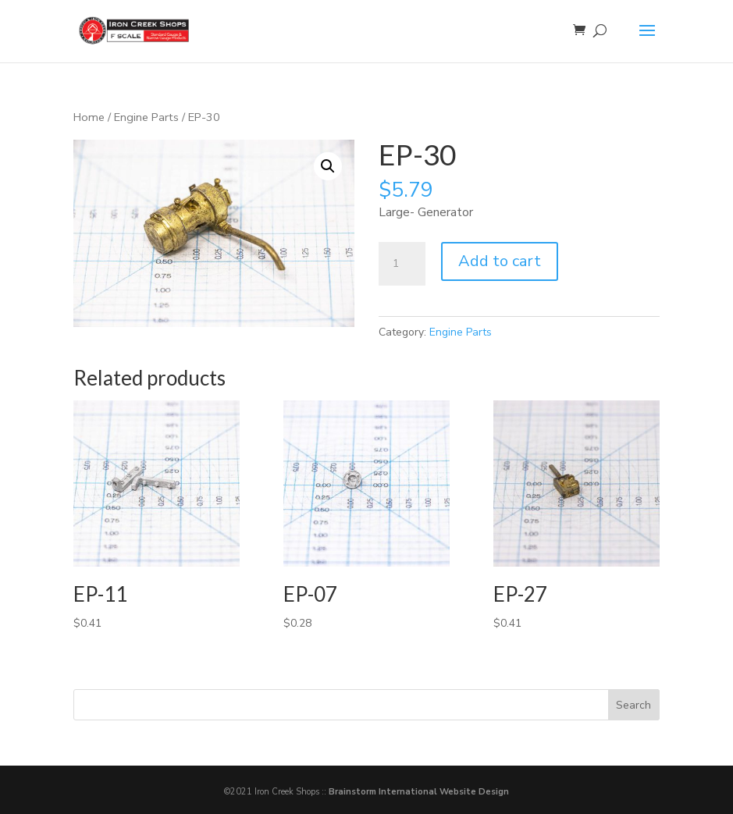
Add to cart (499, 261)
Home (89, 117)
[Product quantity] (402, 264)
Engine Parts (146, 117)
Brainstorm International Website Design (419, 792)
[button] (328, 166)
